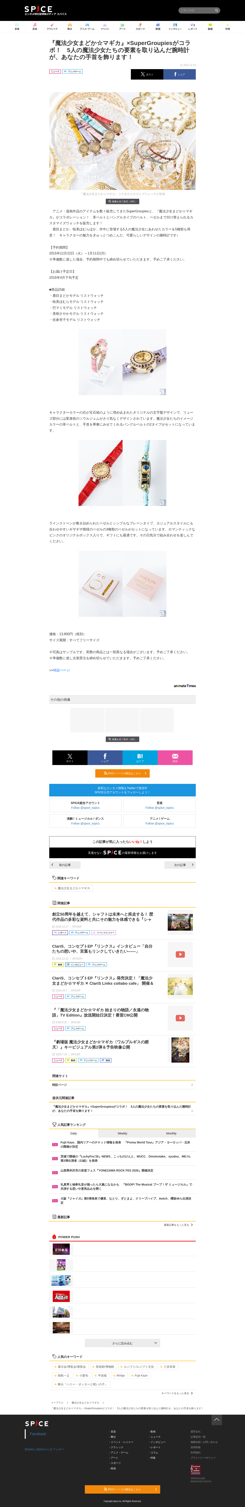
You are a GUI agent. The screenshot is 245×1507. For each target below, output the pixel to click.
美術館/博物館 (103, 1366)
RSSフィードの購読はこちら (125, 773)
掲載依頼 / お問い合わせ (204, 1442)
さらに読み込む (134, 1343)
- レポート (155, 1447)
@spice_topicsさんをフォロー (44, 1449)
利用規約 (196, 1452)
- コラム (153, 1452)
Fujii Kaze (139, 1375)
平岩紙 (100, 1375)
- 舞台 (112, 1436)
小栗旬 (82, 1375)
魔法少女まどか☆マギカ (72, 888)
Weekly (122, 1133)
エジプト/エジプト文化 (137, 1366)
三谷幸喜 (167, 1366)
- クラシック (116, 1447)
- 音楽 (112, 1431)
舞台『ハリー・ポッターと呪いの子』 (81, 1384)
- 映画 (112, 1468)
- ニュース (155, 1436)
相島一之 (62, 1375)
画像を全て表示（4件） (122, 201)
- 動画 (152, 1431)
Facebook (38, 1434)
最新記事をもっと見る (178, 1224)
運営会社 (196, 1431)
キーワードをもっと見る (177, 1393)
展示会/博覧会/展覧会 (70, 1366)
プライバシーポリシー (203, 1457)
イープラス (57, 1402)
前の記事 (61, 865)
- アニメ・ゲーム (118, 1452)
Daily (73, 1133)
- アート (113, 1457)
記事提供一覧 (198, 1436)
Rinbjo (119, 1375)
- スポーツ (115, 1463)
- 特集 (152, 1457)
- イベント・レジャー (121, 1442)
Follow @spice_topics (85, 807)
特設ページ (61, 670)
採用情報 (196, 1447)
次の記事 (183, 865)
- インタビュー (157, 1442)
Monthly (171, 1133)
